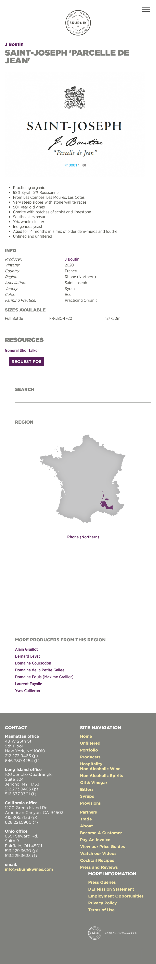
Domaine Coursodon (33, 663)
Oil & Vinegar (93, 782)
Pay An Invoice (95, 839)
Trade (86, 818)
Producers (90, 756)
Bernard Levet (27, 656)
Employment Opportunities (116, 896)
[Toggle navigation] (146, 10)
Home (86, 736)
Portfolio (89, 750)
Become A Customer (101, 832)
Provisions (90, 803)
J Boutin (14, 44)
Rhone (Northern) (83, 536)
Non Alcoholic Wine (100, 768)
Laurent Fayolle (28, 683)
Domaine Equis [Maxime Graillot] (44, 676)
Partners (88, 812)
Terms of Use (101, 909)
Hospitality (91, 763)
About (86, 825)
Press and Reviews (99, 867)
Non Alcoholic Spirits (101, 775)
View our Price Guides (102, 846)
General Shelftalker (22, 350)
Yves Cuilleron (27, 690)
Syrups (87, 796)
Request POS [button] (26, 361)
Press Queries (102, 882)
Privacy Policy (102, 902)
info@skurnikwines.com (29, 869)
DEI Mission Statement (111, 889)
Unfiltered (90, 743)
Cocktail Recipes (97, 860)
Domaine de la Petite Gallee (40, 669)
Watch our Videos (98, 853)
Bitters (86, 789)
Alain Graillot (26, 649)
